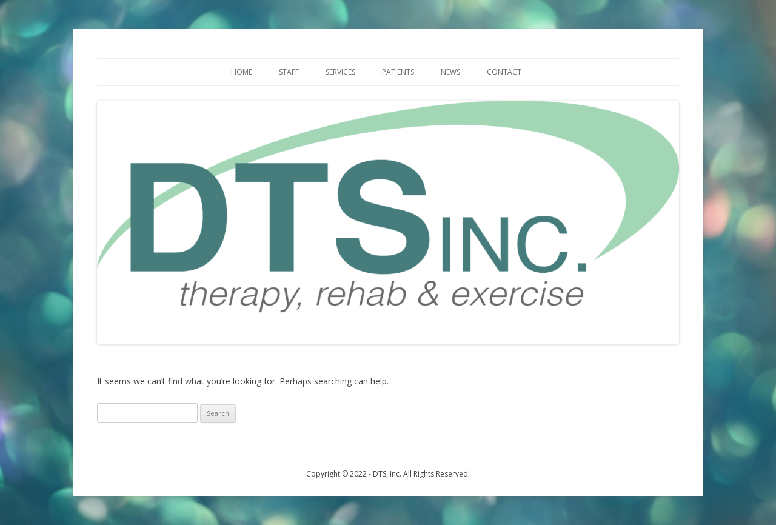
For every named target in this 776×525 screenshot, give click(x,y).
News (450, 72)
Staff (289, 72)
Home (241, 72)
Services (340, 72)
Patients (398, 72)
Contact (504, 72)
